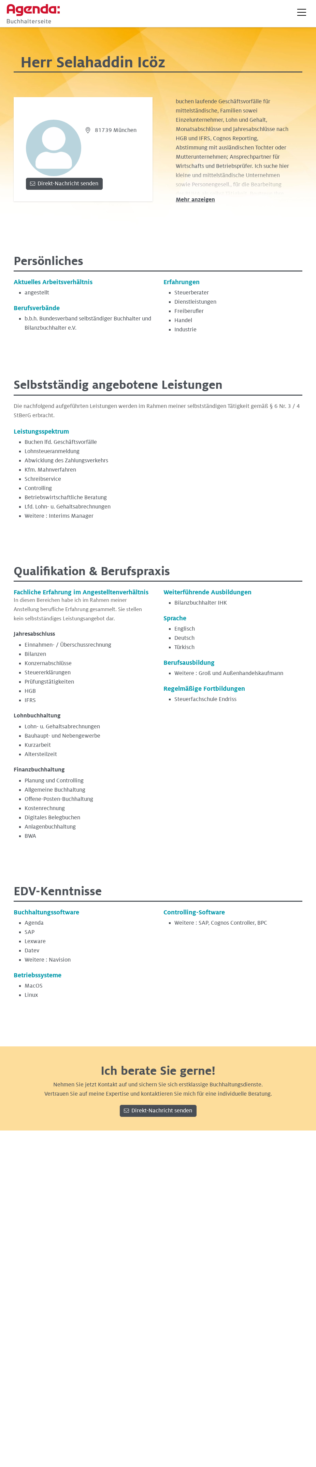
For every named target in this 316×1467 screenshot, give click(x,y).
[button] (301, 12)
